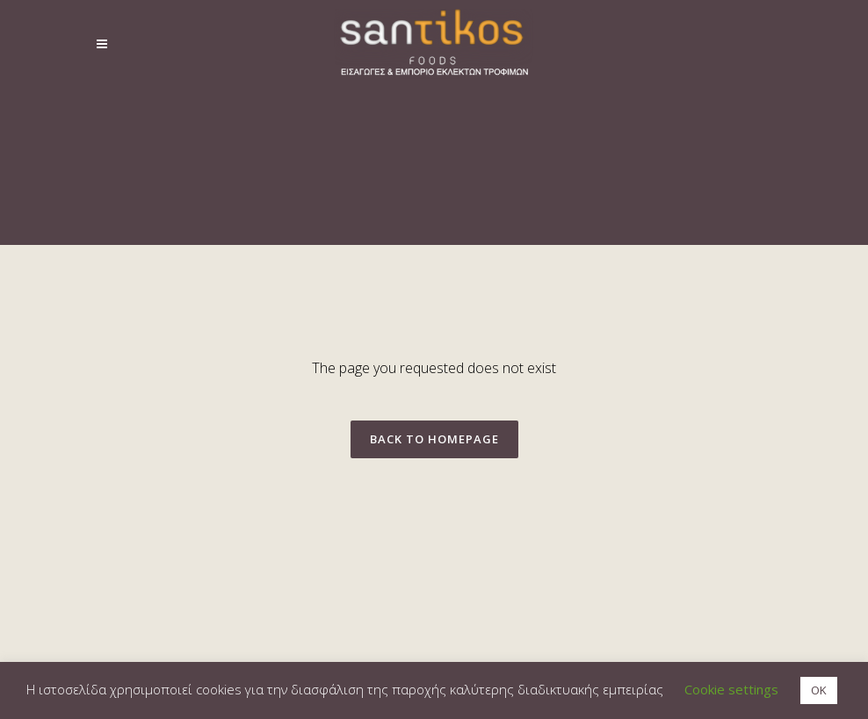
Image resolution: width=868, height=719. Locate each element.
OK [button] (819, 690)
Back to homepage (434, 439)
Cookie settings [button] (731, 689)
